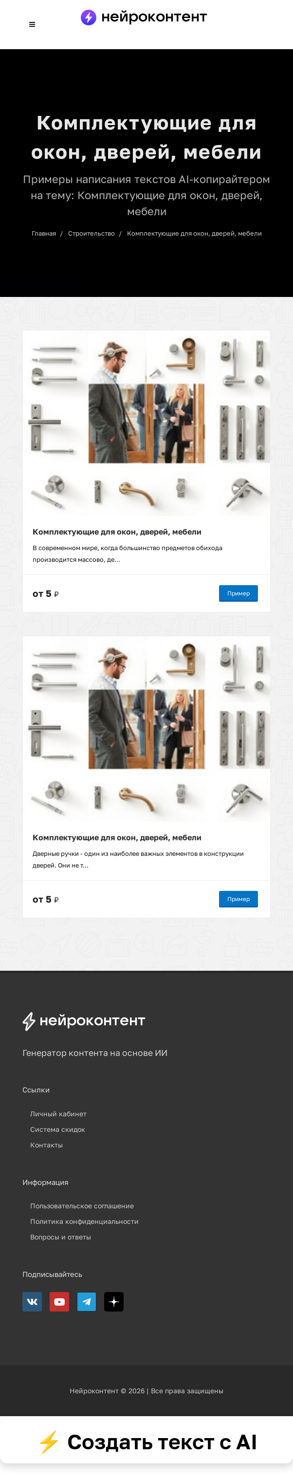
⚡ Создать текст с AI (146, 1441)
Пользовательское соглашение (82, 1205)
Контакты (46, 1145)
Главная (44, 233)
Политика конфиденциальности (84, 1221)
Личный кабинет (58, 1113)
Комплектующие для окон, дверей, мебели (194, 233)
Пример (238, 593)
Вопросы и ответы (60, 1237)
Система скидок (57, 1129)
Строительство (91, 233)
